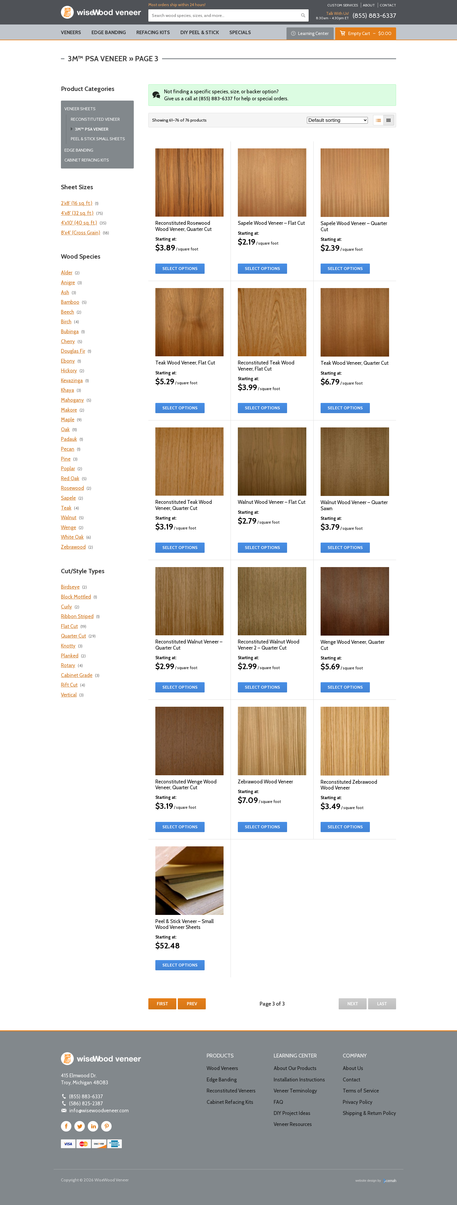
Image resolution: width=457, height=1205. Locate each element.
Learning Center (310, 33)
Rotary (68, 665)
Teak (66, 508)
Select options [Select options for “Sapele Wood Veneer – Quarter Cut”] (345, 268)
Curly (66, 607)
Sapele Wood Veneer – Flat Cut (271, 223)
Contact (388, 5)
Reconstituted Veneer (95, 119)
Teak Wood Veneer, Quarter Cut (355, 363)
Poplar (68, 468)
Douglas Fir (73, 351)
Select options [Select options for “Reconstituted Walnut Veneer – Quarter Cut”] (180, 687)
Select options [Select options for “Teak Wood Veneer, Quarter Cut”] (345, 408)
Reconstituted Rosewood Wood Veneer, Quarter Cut (183, 226)
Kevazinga (72, 380)
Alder (66, 273)
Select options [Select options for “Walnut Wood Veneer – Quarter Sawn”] (345, 547)
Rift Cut (69, 685)
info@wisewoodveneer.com (99, 1110)
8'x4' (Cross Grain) (80, 233)
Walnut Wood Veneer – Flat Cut (271, 502)
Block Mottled (76, 597)
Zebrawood (73, 547)
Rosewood (72, 488)
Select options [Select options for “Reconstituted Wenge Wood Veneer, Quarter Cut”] (180, 826)
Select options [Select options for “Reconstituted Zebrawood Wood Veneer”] (345, 826)
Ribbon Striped (77, 616)
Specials (240, 32)
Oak (65, 429)
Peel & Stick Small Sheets (98, 138)
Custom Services (342, 5)
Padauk (69, 439)
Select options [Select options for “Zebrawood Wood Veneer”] (262, 826)
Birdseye (70, 587)
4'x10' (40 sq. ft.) (79, 223)
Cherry (68, 341)
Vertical (69, 695)
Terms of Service (361, 1091)
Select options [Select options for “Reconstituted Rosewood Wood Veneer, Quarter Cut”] (180, 268)
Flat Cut (69, 626)
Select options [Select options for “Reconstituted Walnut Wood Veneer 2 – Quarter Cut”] (262, 687)
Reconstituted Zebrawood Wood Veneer (349, 785)
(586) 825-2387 (86, 1103)
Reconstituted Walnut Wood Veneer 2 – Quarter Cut (268, 644)
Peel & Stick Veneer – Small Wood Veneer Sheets (184, 924)
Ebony (68, 361)
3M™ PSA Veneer (91, 129)
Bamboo (70, 302)
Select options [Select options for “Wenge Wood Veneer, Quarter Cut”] (345, 687)
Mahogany (72, 400)
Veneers (71, 32)
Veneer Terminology (295, 1091)
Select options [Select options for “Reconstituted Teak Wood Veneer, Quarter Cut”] (180, 547)
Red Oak (70, 478)
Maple (67, 419)
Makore (69, 410)
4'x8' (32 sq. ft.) (77, 213)
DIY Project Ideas (292, 1113)
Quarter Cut (73, 636)
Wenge (68, 527)
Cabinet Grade (76, 675)
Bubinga (70, 331)
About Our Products (295, 1068)
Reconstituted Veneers (231, 1091)
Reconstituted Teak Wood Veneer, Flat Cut (266, 365)
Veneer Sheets (80, 108)
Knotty (68, 646)
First (162, 1003)
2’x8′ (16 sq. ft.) (76, 203)
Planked (69, 656)
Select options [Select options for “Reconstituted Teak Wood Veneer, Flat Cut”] (262, 408)
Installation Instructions (299, 1080)
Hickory (69, 370)
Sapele (68, 498)
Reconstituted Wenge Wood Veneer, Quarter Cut (186, 784)
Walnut (68, 517)
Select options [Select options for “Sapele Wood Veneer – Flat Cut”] (262, 268)
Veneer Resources (293, 1124)
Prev (192, 1003)
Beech (67, 312)
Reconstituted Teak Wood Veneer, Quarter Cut (183, 505)
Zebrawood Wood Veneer (265, 782)
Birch (66, 322)
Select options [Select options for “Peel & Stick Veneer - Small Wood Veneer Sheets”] (180, 965)
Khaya (67, 390)
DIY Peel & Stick (199, 32)
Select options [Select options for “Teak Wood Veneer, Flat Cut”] (180, 408)
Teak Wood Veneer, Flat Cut (185, 363)
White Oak (72, 537)
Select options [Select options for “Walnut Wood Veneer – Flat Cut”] (262, 547)
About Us (353, 1068)
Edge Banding (109, 32)
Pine (66, 459)
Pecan (67, 449)
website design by (376, 1181)
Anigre (68, 282)
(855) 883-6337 (374, 16)
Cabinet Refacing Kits (86, 160)
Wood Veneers (222, 1068)
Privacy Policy (357, 1102)
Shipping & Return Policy (369, 1113)
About (369, 5)
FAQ (278, 1102)
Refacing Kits (153, 32)
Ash (65, 292)
